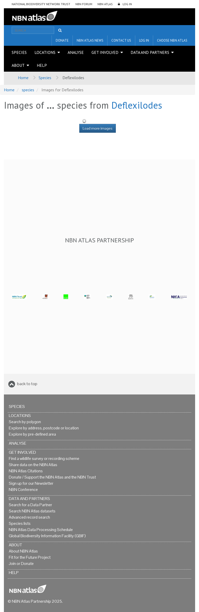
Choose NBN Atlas (172, 40)
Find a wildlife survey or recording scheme (44, 458)
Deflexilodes (136, 105)
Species (19, 52)
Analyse (76, 52)
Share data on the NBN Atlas (33, 464)
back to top (27, 383)
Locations (44, 52)
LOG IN (127, 4)
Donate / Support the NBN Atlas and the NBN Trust (52, 477)
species (28, 89)
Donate (62, 40)
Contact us (121, 40)
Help (42, 65)
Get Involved (104, 52)
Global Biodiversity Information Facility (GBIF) (47, 536)
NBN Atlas (105, 4)
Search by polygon (25, 421)
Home (23, 77)
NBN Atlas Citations (26, 471)
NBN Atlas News (90, 40)
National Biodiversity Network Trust (41, 4)
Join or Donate (21, 563)
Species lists (20, 523)
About (18, 65)
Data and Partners (150, 52)
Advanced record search (29, 517)
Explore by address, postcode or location (44, 428)
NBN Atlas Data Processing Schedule (41, 529)
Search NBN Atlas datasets (32, 511)
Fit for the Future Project (30, 557)
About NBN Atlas (23, 551)
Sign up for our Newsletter (31, 483)
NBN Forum (83, 4)
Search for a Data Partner (30, 504)
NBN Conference (23, 489)
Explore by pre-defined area (32, 434)
